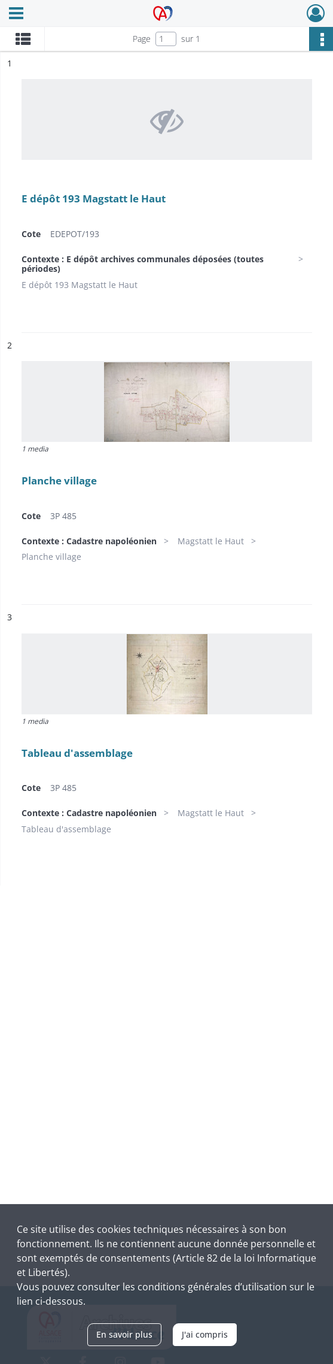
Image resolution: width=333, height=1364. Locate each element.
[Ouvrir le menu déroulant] (16, 14)
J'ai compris (205, 1334)
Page (142, 38)
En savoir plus (124, 1334)
